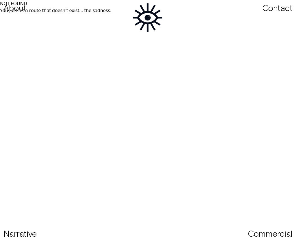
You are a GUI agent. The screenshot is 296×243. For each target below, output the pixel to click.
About (14, 8)
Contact (277, 8)
